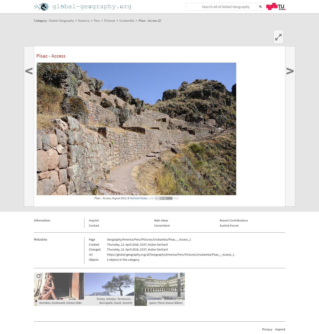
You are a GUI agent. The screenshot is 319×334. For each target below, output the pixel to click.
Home (83, 7)
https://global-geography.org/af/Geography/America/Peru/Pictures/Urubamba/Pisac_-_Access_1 (170, 254)
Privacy (267, 329)
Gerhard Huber (138, 198)
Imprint (94, 220)
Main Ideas (161, 220)
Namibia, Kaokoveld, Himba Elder (60, 303)
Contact (94, 225)
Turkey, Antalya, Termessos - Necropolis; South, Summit (114, 301)
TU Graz (275, 6)
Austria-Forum (229, 225)
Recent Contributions (234, 220)
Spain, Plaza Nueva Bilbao (166, 303)
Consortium (162, 225)
